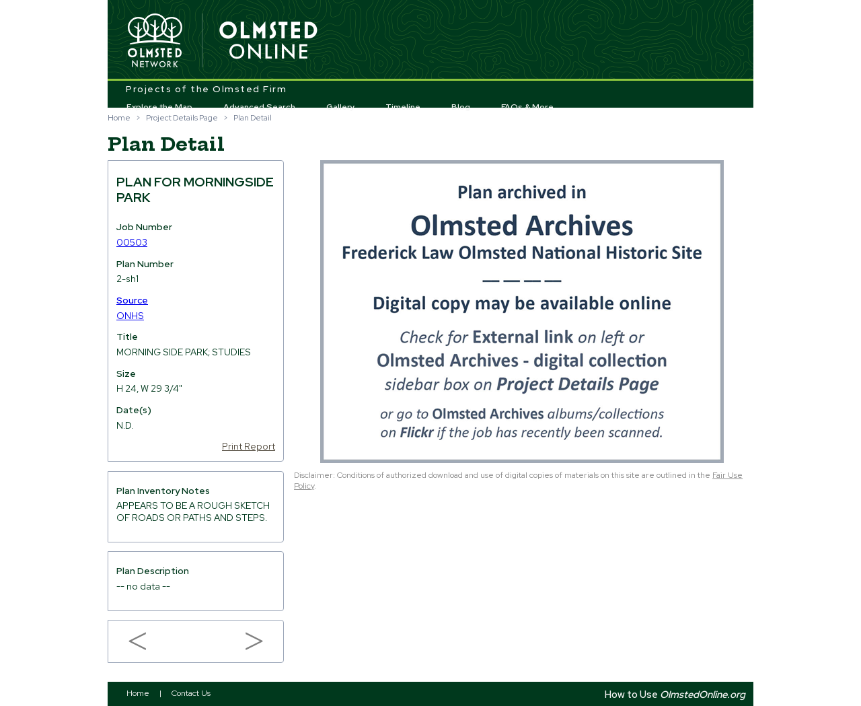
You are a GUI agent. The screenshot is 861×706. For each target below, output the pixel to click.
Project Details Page (182, 117)
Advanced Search (259, 107)
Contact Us (191, 693)
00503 (131, 242)
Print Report (248, 446)
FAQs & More (527, 107)
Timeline (402, 107)
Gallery (340, 107)
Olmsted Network (154, 41)
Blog (460, 107)
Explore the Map (159, 107)
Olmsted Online (269, 41)
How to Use (675, 694)
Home (119, 117)
